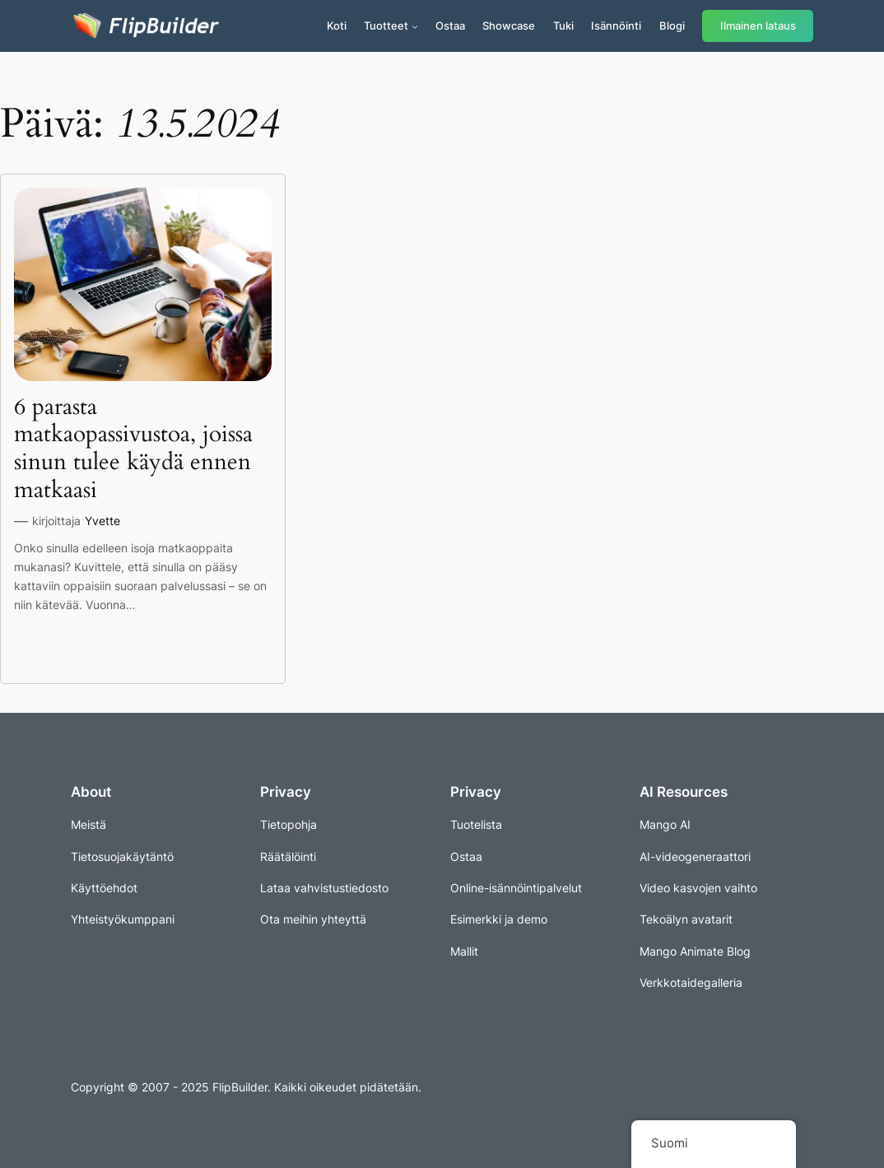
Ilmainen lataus (758, 26)
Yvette (102, 521)
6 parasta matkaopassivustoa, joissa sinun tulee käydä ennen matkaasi (133, 448)
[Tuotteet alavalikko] (415, 26)
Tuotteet (386, 25)
